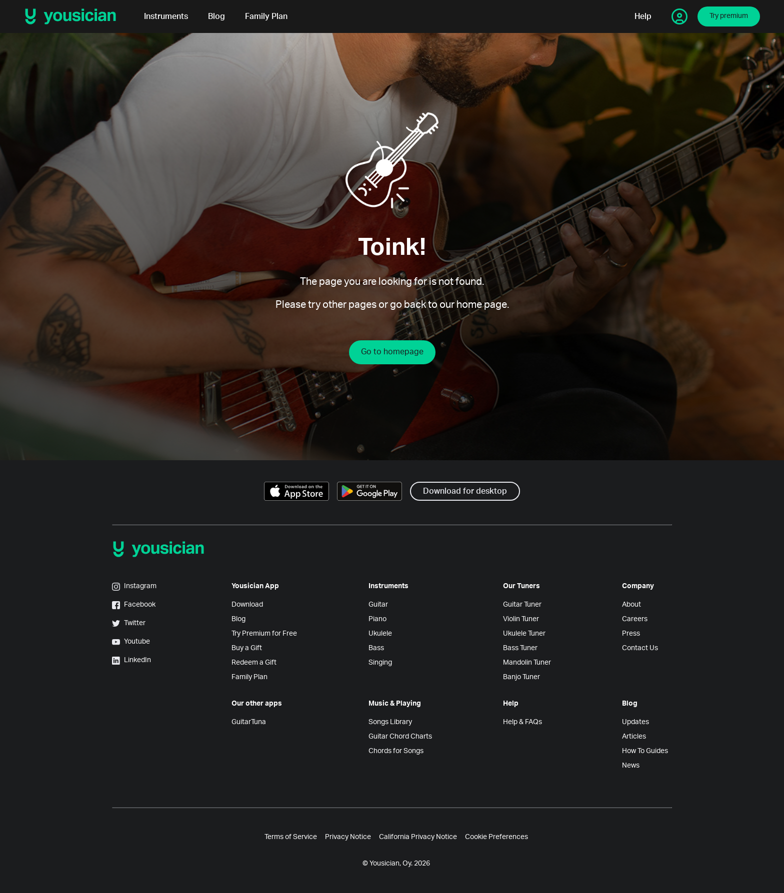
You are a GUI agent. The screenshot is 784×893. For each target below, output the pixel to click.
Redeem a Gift (254, 662)
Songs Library (390, 722)
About (631, 604)
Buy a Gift (247, 648)
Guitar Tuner (522, 604)
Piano (377, 619)
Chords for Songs (396, 751)
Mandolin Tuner (527, 662)
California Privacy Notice (418, 837)
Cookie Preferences (496, 837)
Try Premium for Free (264, 633)
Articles (634, 736)
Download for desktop (465, 491)
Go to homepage (392, 352)
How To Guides (645, 751)
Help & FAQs (522, 722)
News (631, 765)
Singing (380, 662)
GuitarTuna (249, 722)
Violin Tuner (521, 619)
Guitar (378, 604)
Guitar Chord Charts (400, 736)
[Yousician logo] (74, 16)
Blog (216, 16)
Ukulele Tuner (524, 633)
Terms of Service (290, 837)
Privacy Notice (348, 837)
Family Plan (266, 16)
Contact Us (640, 648)
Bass (376, 648)
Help (643, 16)
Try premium (729, 15)
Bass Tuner (520, 648)
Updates (635, 722)
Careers (635, 619)
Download (247, 604)
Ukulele (380, 633)
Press (631, 633)
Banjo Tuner (521, 677)
